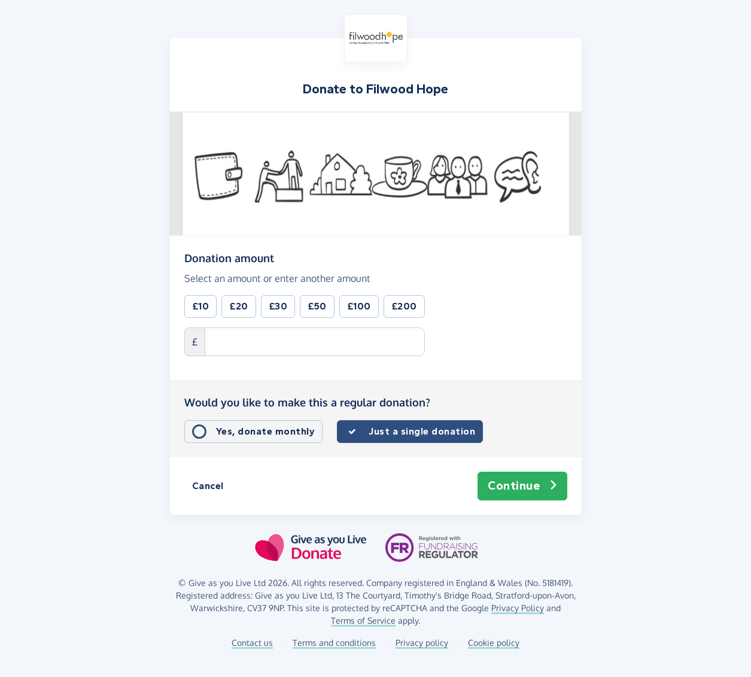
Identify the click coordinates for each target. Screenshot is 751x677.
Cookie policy (493, 642)
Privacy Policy (517, 608)
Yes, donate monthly (265, 431)
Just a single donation (422, 431)
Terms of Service (363, 620)
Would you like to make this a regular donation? (307, 402)
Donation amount (229, 257)
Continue (522, 486)
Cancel (208, 485)
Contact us (252, 642)
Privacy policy (422, 642)
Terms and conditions (334, 642)
